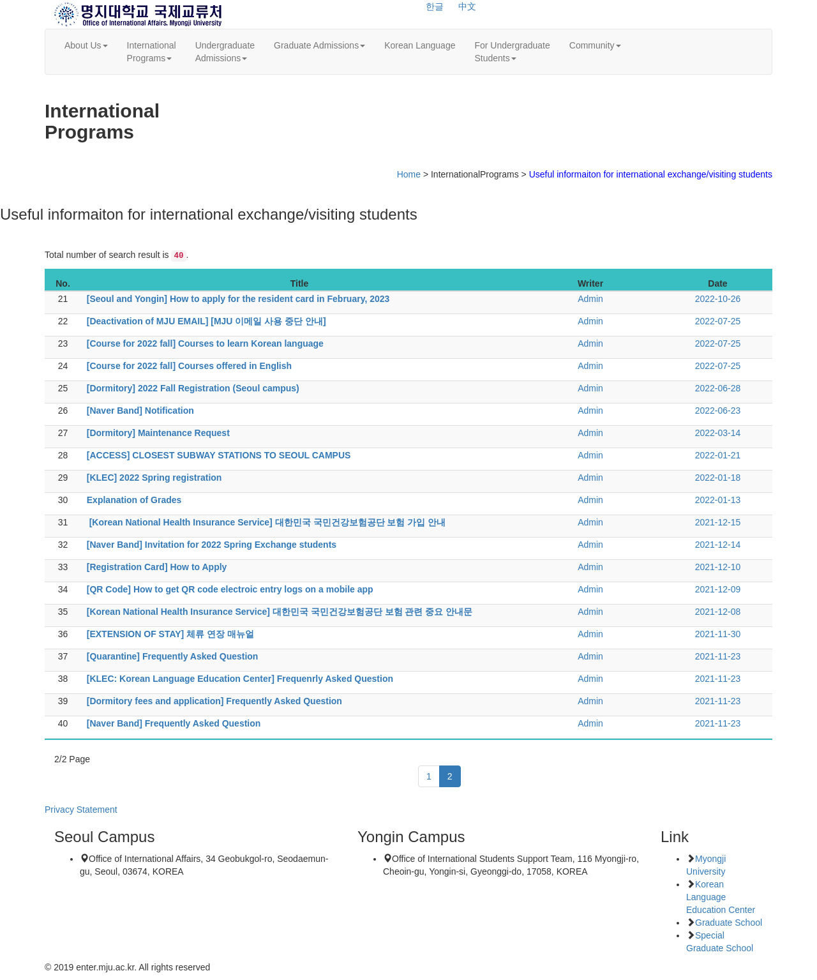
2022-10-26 (718, 299)
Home (409, 174)
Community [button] (595, 45)
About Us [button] (86, 45)
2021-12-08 (718, 612)
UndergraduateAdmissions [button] (225, 51)
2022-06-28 (718, 388)
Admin (590, 299)
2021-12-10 (718, 567)
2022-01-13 (718, 500)
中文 (467, 6)
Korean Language (419, 45)
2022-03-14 (718, 433)
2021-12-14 (718, 544)
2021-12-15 (718, 522)
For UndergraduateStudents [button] (512, 51)
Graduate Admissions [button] (319, 45)
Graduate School (728, 922)
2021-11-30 (718, 634)
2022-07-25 (718, 321)
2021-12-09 (718, 589)
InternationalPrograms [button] (151, 51)
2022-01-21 (718, 455)
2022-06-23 (718, 410)
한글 (435, 6)
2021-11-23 (718, 656)
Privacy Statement (81, 809)
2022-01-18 (718, 477)
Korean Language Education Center (720, 897)
